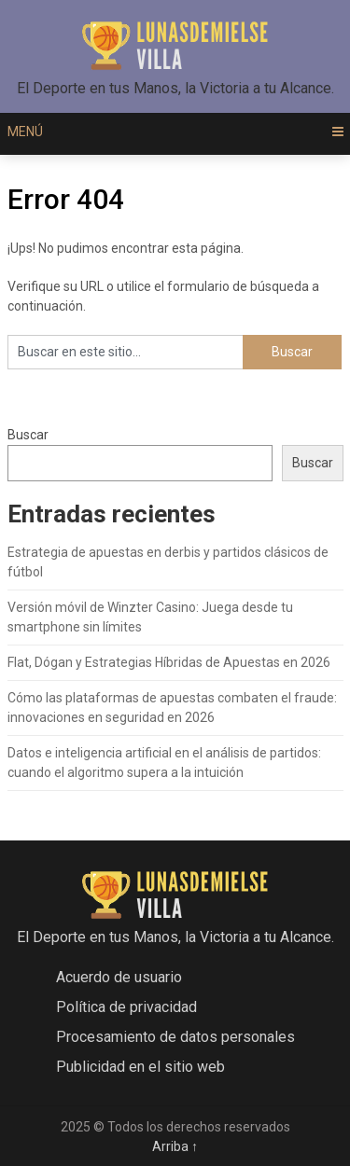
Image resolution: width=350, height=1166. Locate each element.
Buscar (28, 434)
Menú (25, 131)
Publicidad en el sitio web (140, 1067)
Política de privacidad (126, 1007)
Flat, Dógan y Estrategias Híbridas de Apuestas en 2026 (168, 662)
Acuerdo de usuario (119, 977)
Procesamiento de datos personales (175, 1037)
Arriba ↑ (175, 1146)
